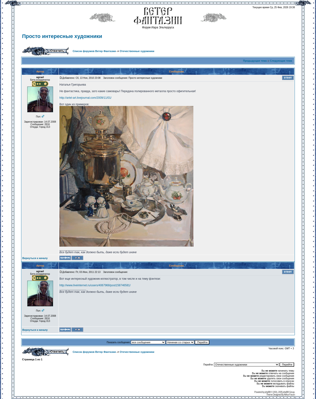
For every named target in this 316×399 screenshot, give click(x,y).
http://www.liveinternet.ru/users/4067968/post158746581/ (95, 285)
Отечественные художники (137, 51)
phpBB (268, 392)
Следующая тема (281, 60)
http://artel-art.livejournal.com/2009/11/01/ (85, 97)
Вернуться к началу (35, 258)
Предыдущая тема (255, 60)
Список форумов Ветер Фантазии (94, 51)
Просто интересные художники (62, 36)
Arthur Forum (289, 394)
